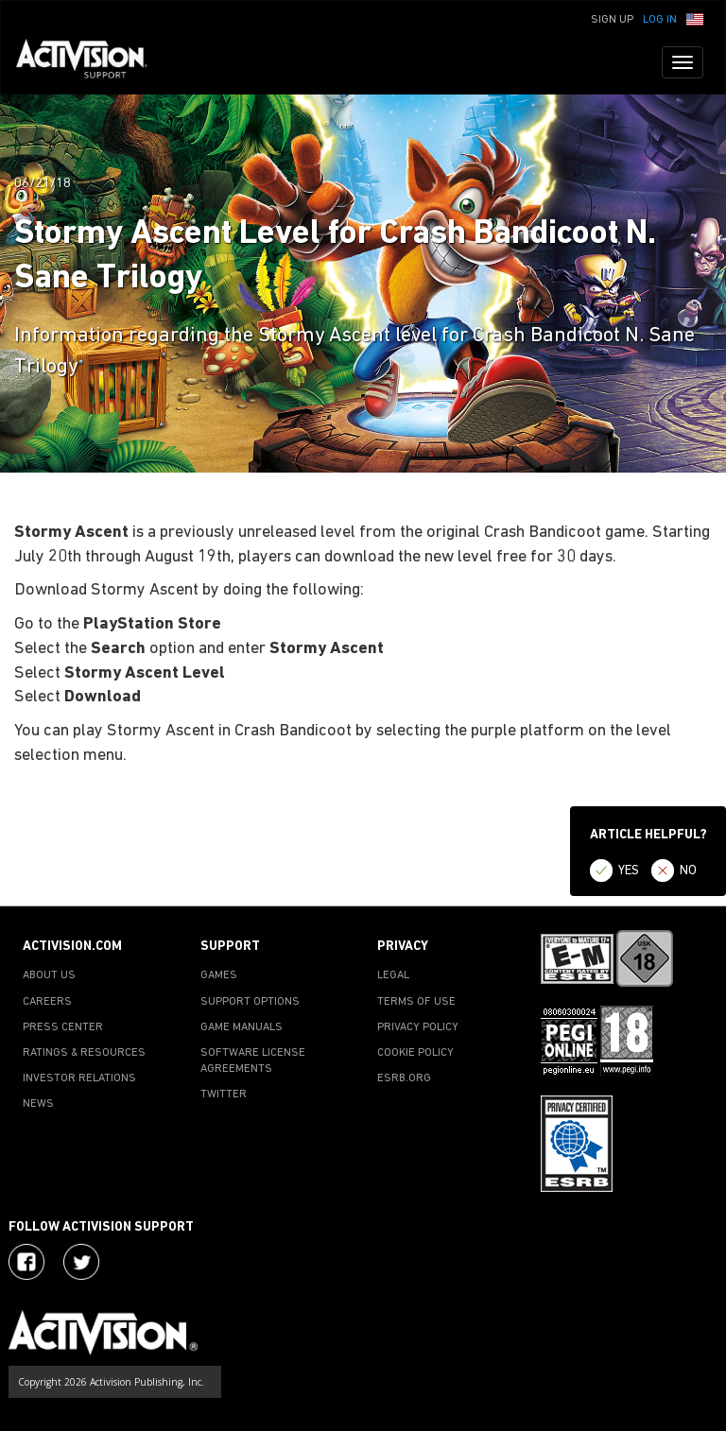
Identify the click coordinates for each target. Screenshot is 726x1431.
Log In (660, 20)
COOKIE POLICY (415, 1053)
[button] (694, 18)
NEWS (38, 1104)
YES (628, 871)
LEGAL (393, 975)
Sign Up (612, 20)
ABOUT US (49, 975)
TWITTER (223, 1094)
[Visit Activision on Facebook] (26, 1262)
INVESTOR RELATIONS (79, 1078)
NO (688, 871)
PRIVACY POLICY (417, 1027)
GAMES (218, 975)
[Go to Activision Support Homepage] (91, 62)
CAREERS (47, 1002)
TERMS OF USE (416, 1002)
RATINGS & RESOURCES (84, 1053)
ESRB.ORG (404, 1078)
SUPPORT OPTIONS (250, 1002)
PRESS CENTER (63, 1027)
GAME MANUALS (241, 1027)
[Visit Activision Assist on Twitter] (81, 1262)
